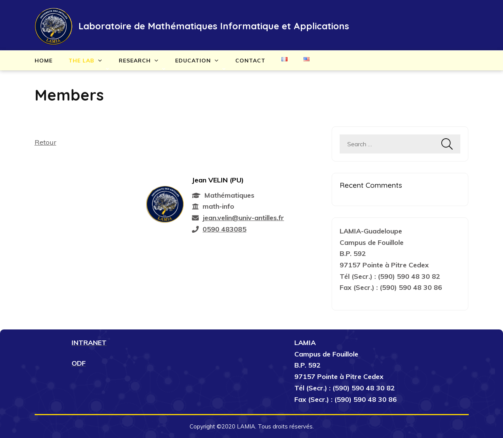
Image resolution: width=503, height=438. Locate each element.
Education (193, 60)
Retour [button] (45, 142)
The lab (81, 60)
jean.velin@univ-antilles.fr (243, 217)
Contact (250, 60)
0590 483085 (224, 229)
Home (44, 60)
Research (135, 60)
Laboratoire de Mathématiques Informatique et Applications (213, 26)
